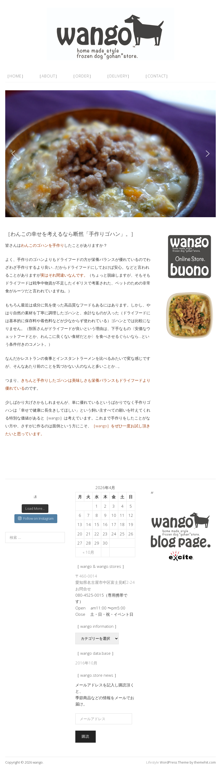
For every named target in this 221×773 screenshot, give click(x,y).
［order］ (82, 76)
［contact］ (156, 76)
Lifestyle (152, 762)
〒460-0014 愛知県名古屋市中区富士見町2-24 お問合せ (105, 582)
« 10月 (88, 552)
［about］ (48, 76)
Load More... (35, 508)
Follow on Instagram (36, 518)
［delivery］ (118, 76)
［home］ (15, 76)
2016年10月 (86, 662)
